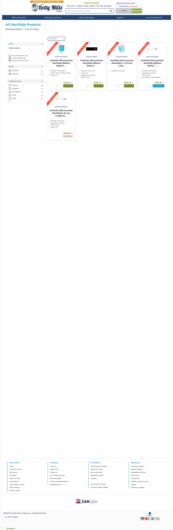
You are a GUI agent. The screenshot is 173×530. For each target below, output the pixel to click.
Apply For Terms (15, 478)
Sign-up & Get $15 (97, 469)
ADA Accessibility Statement (59, 481)
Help (101, 6)
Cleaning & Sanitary (53, 17)
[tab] (25, 43)
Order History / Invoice (17, 484)
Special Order (158, 86)
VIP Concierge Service (57, 475)
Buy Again (107, 6)
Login (11, 466)
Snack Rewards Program (99, 466)
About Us (53, 466)
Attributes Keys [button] (15, 81)
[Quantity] (59, 85)
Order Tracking (14, 487)
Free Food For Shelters (98, 484)
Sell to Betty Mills (55, 478)
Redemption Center (97, 475)
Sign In (118, 3)
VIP (97, 6)
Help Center (54, 469)
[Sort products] (56, 39)
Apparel (120, 17)
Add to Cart (68, 86)
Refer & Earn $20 (96, 472)
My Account (71, 6)
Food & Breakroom (154, 17)
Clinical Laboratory (86, 17)
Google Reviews (55, 484)
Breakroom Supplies (137, 487)
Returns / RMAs (15, 490)
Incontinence (135, 478)
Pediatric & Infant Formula (139, 481)
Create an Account (129, 3)
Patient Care (135, 475)
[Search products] (90, 10)
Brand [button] (11, 66)
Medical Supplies (19, 17)
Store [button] (11, 44)
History (86, 6)
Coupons (94, 478)
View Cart (137, 11)
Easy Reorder (14, 481)
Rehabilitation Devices (138, 472)
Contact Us (53, 472)
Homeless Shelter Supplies (99, 487)
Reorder (92, 6)
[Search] (111, 10)
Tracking (79, 6)
